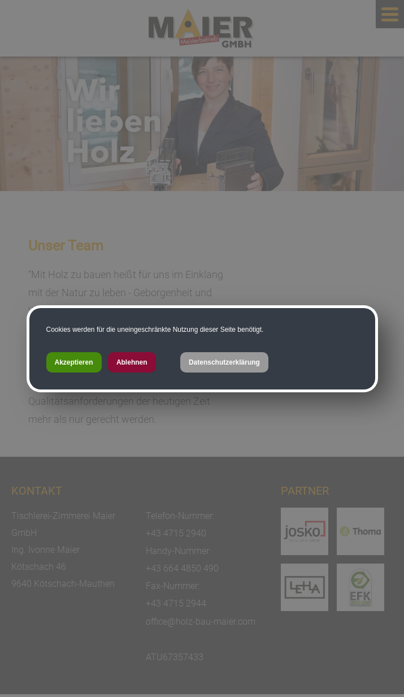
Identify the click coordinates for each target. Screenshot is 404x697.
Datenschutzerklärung (224, 362)
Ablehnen (131, 362)
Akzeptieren (74, 362)
